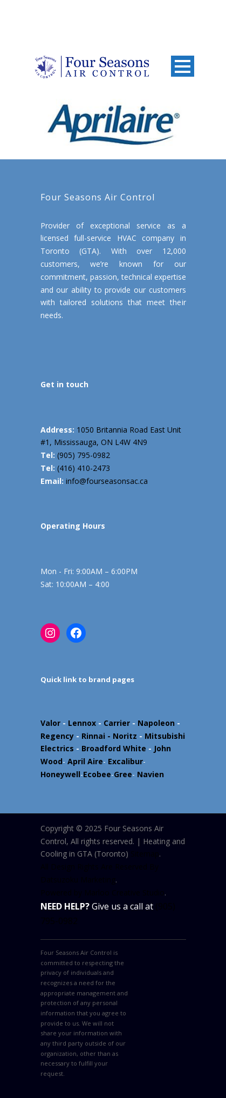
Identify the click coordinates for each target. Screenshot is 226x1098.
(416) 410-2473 (83, 468)
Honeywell (60, 774)
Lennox (82, 723)
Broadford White (113, 748)
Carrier (117, 723)
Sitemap (145, 853)
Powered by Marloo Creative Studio (102, 892)
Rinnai (93, 736)
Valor (50, 723)
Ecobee (97, 774)
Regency (57, 736)
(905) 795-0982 (83, 455)
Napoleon (156, 723)
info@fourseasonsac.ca (107, 481)
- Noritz (121, 736)
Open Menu (182, 66)
